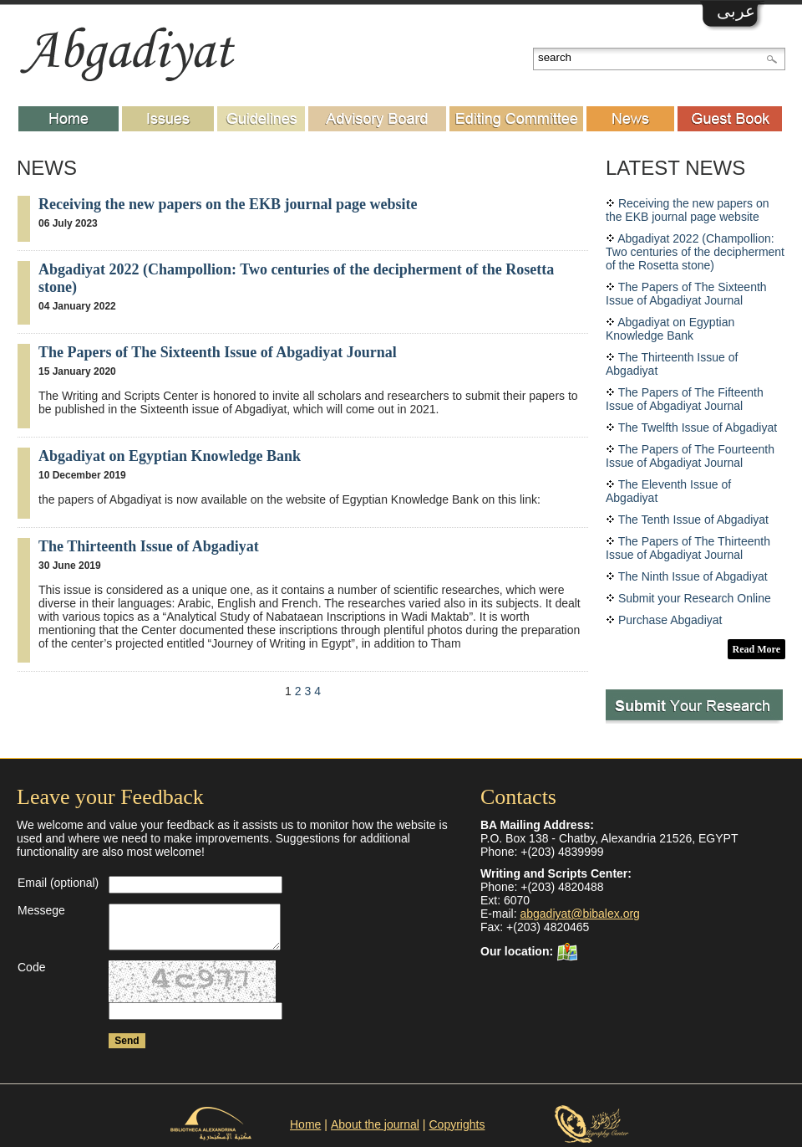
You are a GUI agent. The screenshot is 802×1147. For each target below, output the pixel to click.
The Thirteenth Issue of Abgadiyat (148, 546)
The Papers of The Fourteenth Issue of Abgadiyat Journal (690, 456)
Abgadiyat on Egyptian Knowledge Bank (169, 456)
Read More (756, 649)
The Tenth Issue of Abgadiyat (693, 519)
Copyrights (457, 1124)
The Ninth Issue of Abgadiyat (693, 576)
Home (305, 1124)
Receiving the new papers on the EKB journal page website (228, 204)
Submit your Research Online (694, 598)
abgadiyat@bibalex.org (579, 913)
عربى (736, 11)
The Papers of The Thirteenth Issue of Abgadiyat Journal (688, 548)
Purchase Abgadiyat (670, 620)
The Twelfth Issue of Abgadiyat (697, 427)
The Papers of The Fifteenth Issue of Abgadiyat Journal (685, 399)
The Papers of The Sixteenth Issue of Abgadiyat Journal (217, 352)
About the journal (375, 1124)
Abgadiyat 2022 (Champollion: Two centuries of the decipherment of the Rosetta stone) (695, 252)
